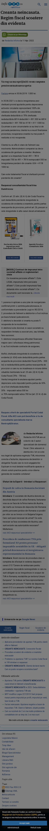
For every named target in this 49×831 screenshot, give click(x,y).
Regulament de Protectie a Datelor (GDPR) (19, 815)
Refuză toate (36, 828)
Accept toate (24, 823)
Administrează (13, 828)
